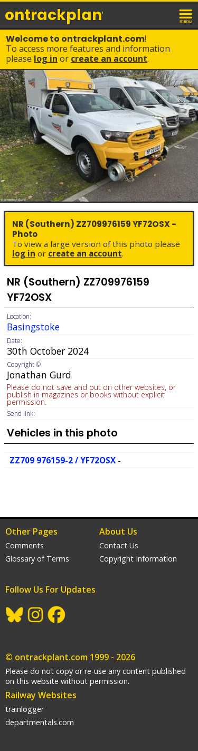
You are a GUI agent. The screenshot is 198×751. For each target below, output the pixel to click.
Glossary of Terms (37, 559)
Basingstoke (33, 326)
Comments (24, 545)
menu (186, 14)
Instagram (35, 614)
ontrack (54, 15)
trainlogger (24, 709)
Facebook (57, 614)
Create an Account (109, 58)
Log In (46, 58)
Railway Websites (41, 695)
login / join (163, 14)
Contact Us (118, 545)
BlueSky (14, 614)
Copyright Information (138, 559)
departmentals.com (39, 722)
